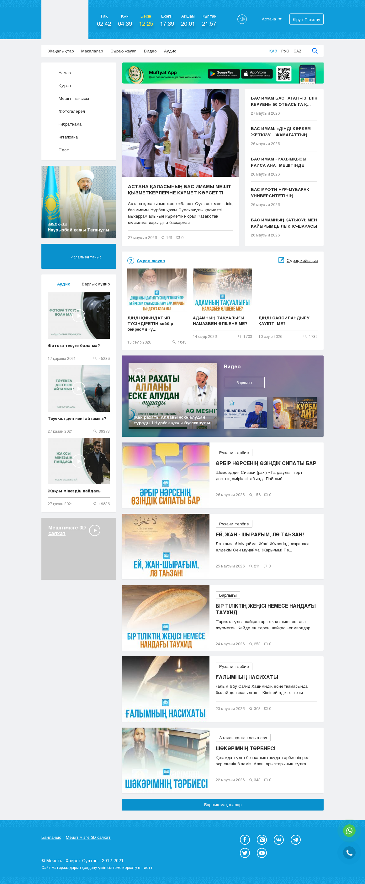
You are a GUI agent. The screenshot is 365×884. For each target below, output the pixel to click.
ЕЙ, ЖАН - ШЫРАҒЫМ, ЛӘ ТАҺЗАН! (260, 534)
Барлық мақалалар (222, 804)
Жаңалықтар (61, 50)
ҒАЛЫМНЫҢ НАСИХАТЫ (247, 677)
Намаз (59, 72)
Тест (58, 150)
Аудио (170, 50)
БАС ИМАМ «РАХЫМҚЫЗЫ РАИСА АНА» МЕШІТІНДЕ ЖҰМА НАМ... (278, 162)
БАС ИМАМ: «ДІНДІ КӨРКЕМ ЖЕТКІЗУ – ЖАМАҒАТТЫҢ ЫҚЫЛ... (281, 132)
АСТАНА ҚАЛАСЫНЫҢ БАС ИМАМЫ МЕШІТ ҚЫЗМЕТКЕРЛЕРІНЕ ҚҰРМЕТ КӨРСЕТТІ (179, 189)
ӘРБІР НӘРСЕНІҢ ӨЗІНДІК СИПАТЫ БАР (266, 463)
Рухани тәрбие (234, 452)
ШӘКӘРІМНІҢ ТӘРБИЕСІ (245, 748)
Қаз (273, 51)
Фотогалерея (66, 111)
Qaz (298, 51)
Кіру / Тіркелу (306, 19)
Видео (150, 50)
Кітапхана (63, 137)
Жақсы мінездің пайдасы (75, 490)
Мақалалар (92, 50)
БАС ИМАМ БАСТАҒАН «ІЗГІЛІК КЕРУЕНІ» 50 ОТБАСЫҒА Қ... (284, 101)
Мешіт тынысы (68, 98)
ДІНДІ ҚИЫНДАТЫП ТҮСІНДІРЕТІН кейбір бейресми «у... (150, 323)
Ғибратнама (65, 124)
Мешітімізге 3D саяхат (88, 837)
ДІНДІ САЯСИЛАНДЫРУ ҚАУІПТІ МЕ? (283, 320)
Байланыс (51, 837)
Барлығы (244, 382)
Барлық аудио (96, 283)
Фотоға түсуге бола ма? (74, 345)
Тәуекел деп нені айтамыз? (77, 418)
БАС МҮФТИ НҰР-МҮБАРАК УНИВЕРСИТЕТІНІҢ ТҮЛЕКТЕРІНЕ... (280, 193)
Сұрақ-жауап (123, 50)
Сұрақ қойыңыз (302, 260)
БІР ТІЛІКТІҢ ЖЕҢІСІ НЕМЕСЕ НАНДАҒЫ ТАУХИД (266, 609)
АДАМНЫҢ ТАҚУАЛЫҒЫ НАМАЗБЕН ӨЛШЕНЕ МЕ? (220, 320)
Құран (59, 85)
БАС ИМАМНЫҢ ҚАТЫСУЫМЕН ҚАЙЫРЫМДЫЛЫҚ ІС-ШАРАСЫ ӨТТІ (284, 223)
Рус (285, 51)
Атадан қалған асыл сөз (243, 737)
